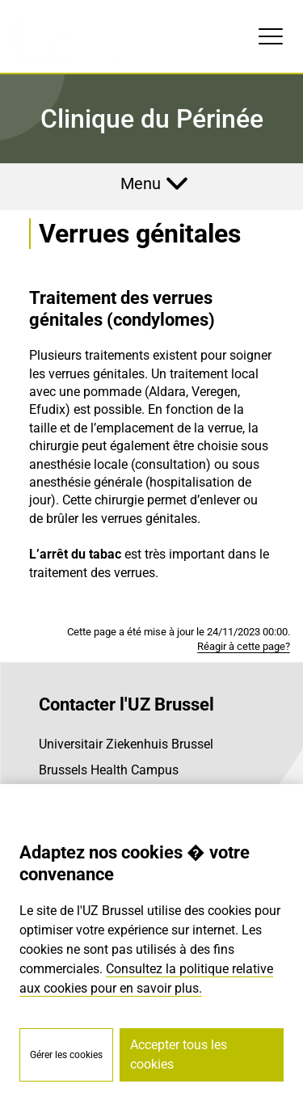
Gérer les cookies (66, 1055)
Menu (140, 183)
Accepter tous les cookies (178, 1054)
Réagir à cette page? (243, 646)
